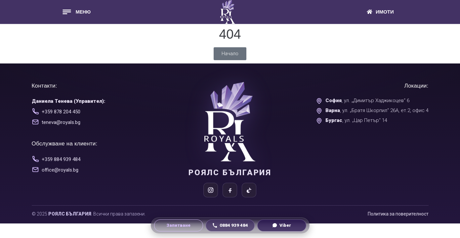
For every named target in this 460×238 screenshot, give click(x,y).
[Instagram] (210, 190)
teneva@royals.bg (61, 122)
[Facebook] (230, 190)
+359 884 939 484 (61, 159)
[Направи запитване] (178, 225)
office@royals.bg (60, 170)
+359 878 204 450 (61, 112)
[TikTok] (249, 190)
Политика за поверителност (398, 214)
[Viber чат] (281, 225)
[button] (76, 12)
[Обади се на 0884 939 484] (230, 225)
